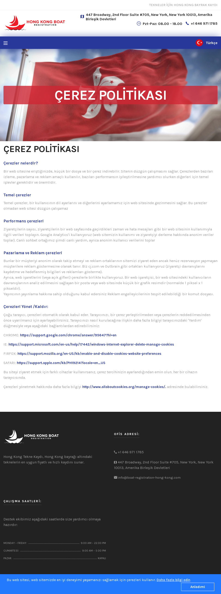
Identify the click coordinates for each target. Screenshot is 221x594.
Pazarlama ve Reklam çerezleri (32, 253)
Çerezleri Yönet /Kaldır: (25, 306)
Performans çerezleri (23, 221)
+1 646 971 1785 (204, 23)
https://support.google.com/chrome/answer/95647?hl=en (68, 335)
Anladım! (197, 587)
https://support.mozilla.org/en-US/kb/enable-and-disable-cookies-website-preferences (89, 354)
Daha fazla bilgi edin (173, 580)
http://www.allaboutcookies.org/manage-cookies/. (124, 387)
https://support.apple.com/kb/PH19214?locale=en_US (61, 363)
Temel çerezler (17, 195)
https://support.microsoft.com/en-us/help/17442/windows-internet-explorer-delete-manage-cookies (91, 344)
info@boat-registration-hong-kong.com (149, 477)
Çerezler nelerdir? (20, 163)
